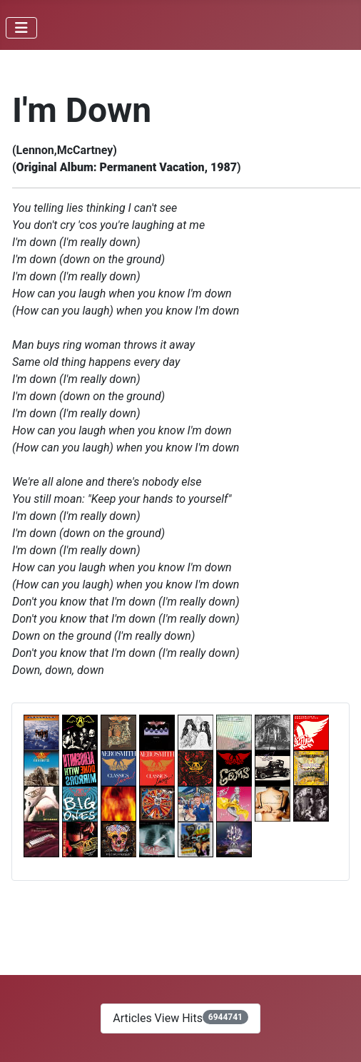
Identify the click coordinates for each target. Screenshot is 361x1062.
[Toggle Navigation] (21, 28)
